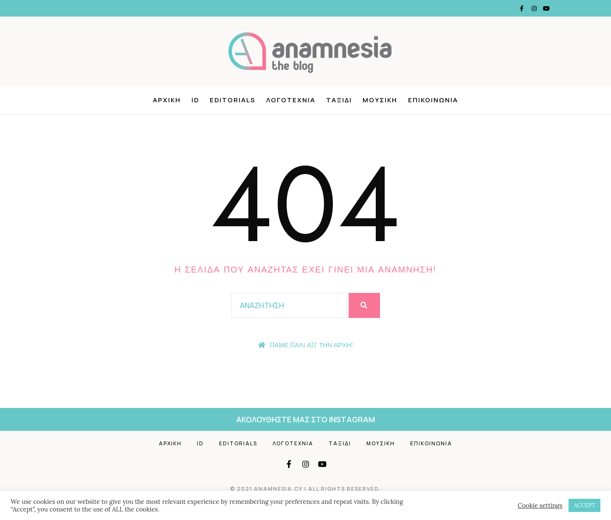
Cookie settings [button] (540, 505)
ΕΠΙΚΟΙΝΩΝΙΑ (433, 100)
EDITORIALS (232, 100)
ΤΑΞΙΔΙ (339, 100)
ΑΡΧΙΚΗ (166, 100)
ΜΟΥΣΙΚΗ (380, 100)
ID (195, 100)
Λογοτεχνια (293, 443)
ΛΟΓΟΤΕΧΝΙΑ (291, 100)
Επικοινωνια (431, 443)
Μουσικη (380, 443)
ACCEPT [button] (584, 505)
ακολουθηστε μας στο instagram (305, 419)
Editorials (238, 443)
